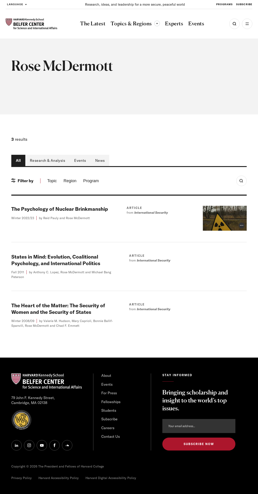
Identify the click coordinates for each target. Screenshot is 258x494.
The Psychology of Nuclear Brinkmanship (59, 209)
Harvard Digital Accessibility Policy (110, 478)
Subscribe (109, 419)
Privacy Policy (21, 478)
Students (108, 410)
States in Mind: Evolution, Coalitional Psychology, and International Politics (55, 260)
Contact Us (110, 436)
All (18, 160)
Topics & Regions (135, 23)
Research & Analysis (47, 160)
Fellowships (111, 402)
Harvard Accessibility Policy (58, 478)
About (106, 375)
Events (80, 160)
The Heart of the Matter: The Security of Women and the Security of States (58, 308)
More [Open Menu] (247, 24)
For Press (109, 393)
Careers (107, 428)
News (100, 160)
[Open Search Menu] (234, 24)
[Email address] (198, 426)
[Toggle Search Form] (241, 181)
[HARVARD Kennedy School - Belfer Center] (31, 23)
